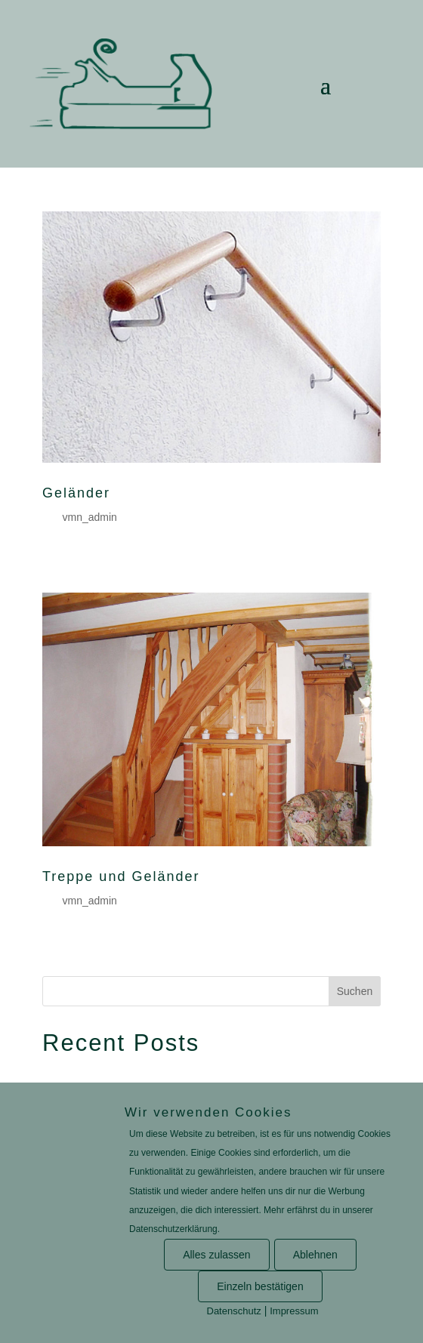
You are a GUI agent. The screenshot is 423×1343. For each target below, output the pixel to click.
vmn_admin (89, 517)
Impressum (294, 1311)
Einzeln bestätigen (260, 1286)
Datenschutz (234, 1311)
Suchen (354, 991)
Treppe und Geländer (120, 876)
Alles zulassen (217, 1255)
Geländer (76, 493)
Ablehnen (315, 1255)
